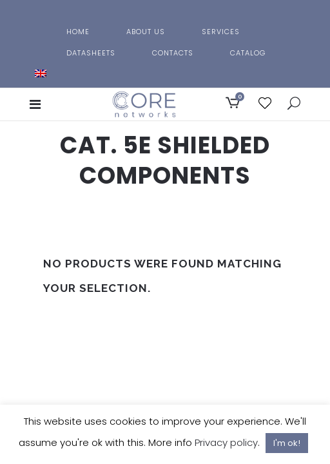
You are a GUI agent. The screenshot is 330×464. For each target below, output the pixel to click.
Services (221, 31)
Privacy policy (226, 442)
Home (78, 31)
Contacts (172, 53)
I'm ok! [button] (286, 443)
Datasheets (90, 53)
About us (145, 31)
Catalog (248, 53)
